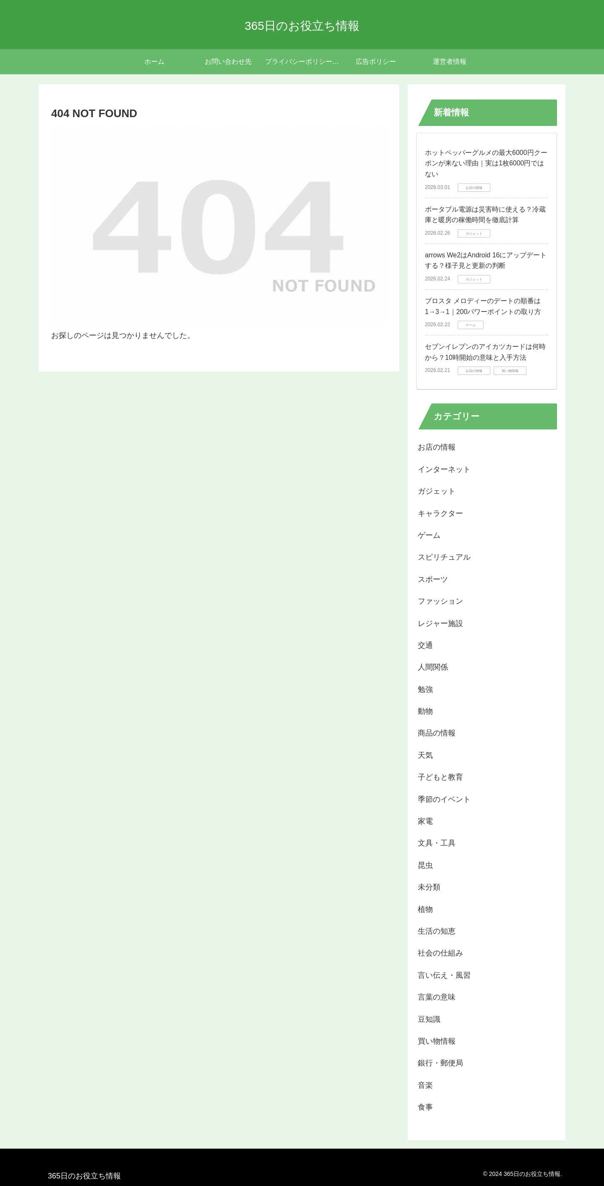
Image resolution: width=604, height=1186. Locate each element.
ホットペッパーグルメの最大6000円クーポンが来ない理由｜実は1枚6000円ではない (486, 163)
